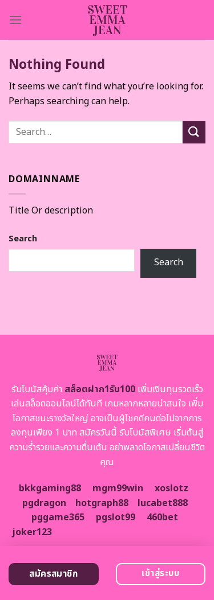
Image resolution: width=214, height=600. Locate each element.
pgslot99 (115, 517)
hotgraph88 (101, 503)
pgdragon (44, 503)
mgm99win (117, 488)
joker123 (32, 532)
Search (23, 239)
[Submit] (194, 132)
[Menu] (15, 20)
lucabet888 (163, 503)
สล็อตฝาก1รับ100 (99, 389)
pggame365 (57, 517)
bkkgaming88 (50, 488)
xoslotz (171, 488)
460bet (162, 517)
